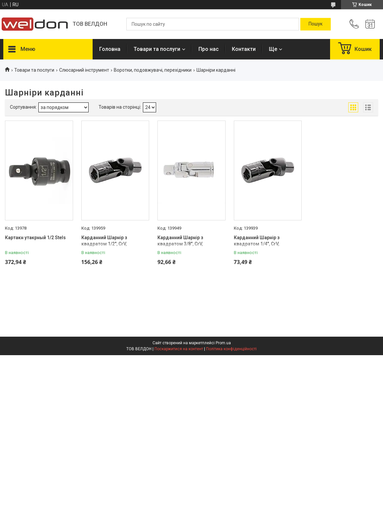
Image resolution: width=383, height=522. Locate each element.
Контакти (244, 49)
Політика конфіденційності (231, 349)
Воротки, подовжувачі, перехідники (152, 70)
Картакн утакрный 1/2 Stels (35, 237)
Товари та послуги (157, 49)
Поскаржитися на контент (178, 349)
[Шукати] (315, 24)
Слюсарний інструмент (84, 70)
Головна (109, 49)
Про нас (208, 49)
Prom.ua (223, 343)
